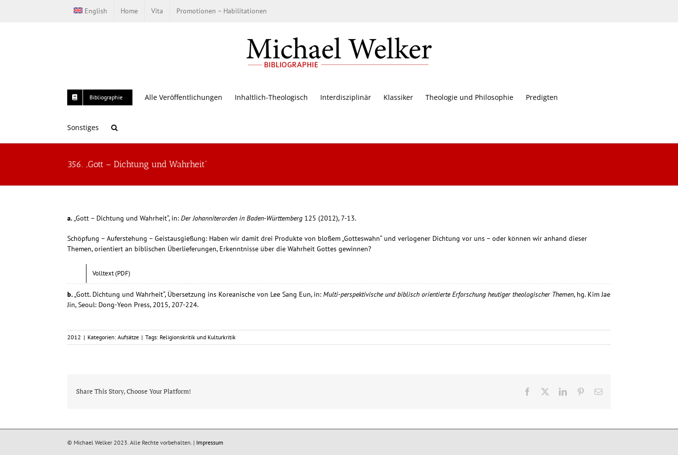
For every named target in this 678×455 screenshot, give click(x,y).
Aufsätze (128, 337)
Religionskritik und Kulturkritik (198, 337)
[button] (114, 127)
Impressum (209, 442)
